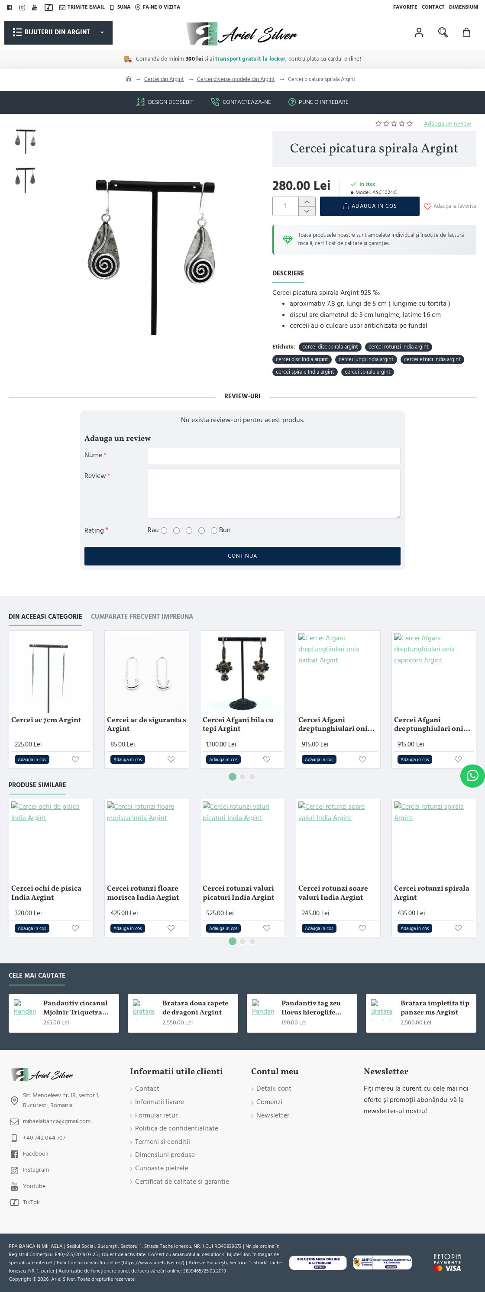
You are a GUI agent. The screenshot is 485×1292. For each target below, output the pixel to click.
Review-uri (242, 396)
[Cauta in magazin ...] (443, 32)
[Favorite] (405, 7)
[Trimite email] (82, 7)
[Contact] (433, 7)
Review (95, 476)
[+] (306, 202)
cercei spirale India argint (305, 372)
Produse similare (37, 786)
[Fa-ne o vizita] (157, 7)
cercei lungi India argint (366, 359)
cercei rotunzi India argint (399, 347)
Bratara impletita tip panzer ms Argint (435, 1008)
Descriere (288, 274)
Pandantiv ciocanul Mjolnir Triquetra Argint (75, 1008)
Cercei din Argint (164, 79)
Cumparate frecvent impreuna (142, 617)
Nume (93, 455)
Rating (94, 530)
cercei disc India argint (302, 359)
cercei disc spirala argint (330, 347)
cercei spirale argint (368, 372)
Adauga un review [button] (447, 124)
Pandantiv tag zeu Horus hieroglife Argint (311, 1008)
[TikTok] (49, 7)
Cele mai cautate (37, 976)
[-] (306, 211)
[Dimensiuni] (464, 7)
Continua (242, 556)
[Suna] (120, 7)
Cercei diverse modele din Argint (236, 79)
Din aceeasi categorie (45, 617)
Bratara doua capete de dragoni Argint (195, 1008)
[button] (370, 206)
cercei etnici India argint (432, 359)
